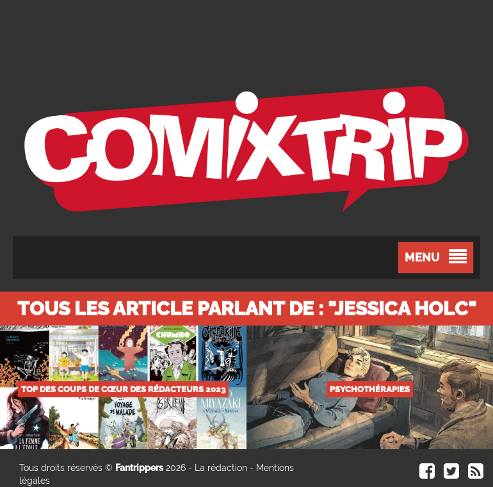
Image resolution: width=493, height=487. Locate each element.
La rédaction (221, 468)
